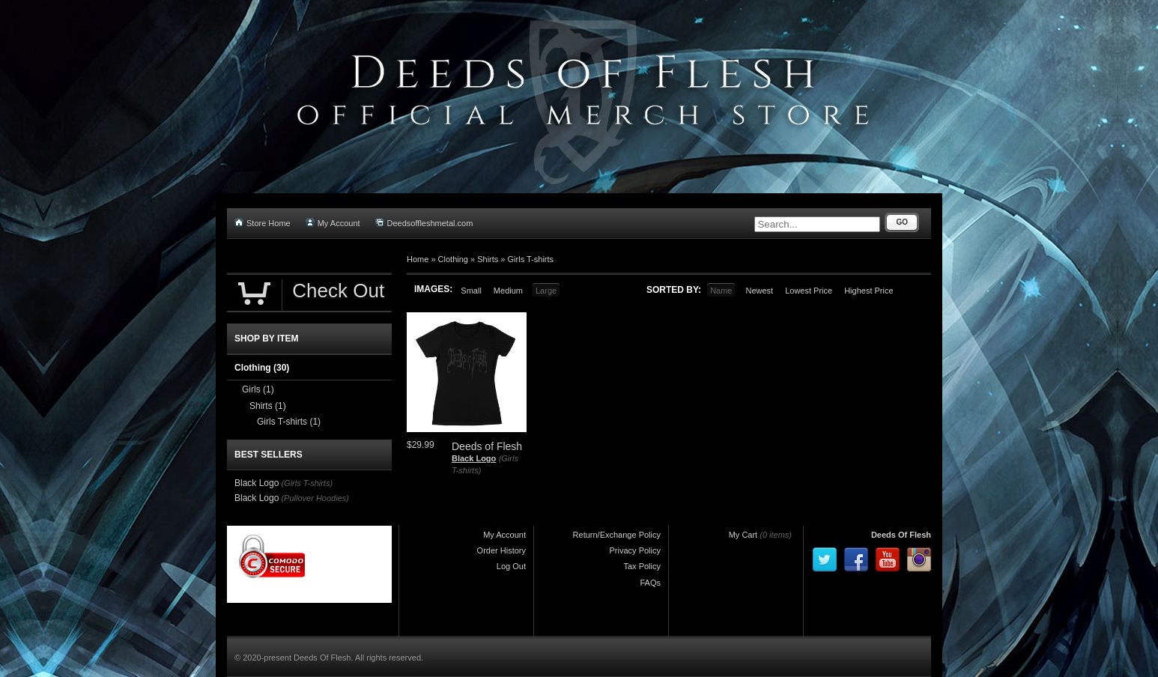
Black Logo (474, 458)
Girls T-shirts (531, 259)
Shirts (487, 259)
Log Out (511, 566)
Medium (508, 290)
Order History (501, 550)
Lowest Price (808, 290)
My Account (333, 223)
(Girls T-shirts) (307, 483)
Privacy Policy (635, 550)
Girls (258, 389)
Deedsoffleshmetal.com (424, 223)
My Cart (743, 534)
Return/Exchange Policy (617, 534)
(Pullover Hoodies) (314, 498)
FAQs (650, 582)
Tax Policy (642, 566)
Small (471, 290)
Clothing (453, 259)
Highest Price (868, 290)
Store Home (262, 223)
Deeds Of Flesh (901, 534)
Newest (759, 290)
